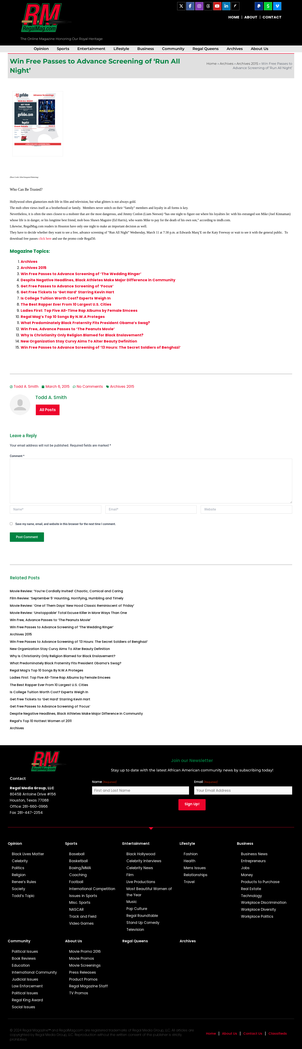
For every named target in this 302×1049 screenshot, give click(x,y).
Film (130, 874)
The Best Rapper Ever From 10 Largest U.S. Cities (66, 304)
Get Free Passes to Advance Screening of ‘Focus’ (67, 286)
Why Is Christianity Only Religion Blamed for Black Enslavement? (82, 335)
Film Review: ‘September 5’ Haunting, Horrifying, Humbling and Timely (66, 598)
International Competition (92, 888)
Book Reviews (24, 958)
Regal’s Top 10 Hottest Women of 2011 (41, 721)
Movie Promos (81, 958)
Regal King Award (27, 1000)
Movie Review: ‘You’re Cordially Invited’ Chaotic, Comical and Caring (66, 591)
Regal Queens (206, 48)
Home (211, 64)
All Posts (47, 410)
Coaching (78, 874)
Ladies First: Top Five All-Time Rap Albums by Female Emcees (79, 310)
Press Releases (82, 972)
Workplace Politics (257, 916)
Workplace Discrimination (263, 902)
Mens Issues (195, 867)
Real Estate (251, 888)
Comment (17, 456)
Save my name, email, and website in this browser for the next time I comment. (65, 524)
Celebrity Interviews (143, 860)
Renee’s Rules (24, 881)
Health (189, 860)
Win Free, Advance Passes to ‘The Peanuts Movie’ (68, 329)
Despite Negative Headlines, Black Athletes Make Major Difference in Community (98, 280)
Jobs (245, 867)
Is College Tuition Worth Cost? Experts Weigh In (66, 298)
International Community (34, 972)
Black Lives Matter (28, 854)
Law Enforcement (27, 986)
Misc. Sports (79, 902)
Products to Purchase (260, 881)
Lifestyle (121, 48)
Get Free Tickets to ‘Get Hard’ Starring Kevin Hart (67, 292)
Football (76, 881)
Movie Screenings (85, 965)
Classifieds (277, 1033)
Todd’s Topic (23, 895)
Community (173, 48)
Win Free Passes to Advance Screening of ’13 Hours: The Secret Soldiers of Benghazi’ (101, 347)
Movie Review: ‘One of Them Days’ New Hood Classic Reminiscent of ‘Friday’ (72, 605)
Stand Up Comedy (142, 922)
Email (206, 782)
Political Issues (25, 951)
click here (45, 238)
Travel (189, 881)
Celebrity (20, 860)
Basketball (78, 860)
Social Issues (23, 1007)
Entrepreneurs (253, 860)
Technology (251, 895)
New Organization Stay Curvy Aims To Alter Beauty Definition (79, 341)
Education (21, 965)
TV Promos (78, 993)
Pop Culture (136, 908)
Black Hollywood (140, 854)
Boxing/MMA (80, 867)
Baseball (77, 854)
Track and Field (82, 916)
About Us (259, 48)
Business (145, 48)
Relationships (195, 874)
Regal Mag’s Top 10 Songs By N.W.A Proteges (63, 316)
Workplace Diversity (258, 909)
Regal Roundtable (142, 915)
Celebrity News (139, 867)
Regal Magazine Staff (88, 986)
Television (135, 929)
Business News (254, 854)
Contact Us (252, 1033)
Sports (63, 48)
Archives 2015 (247, 64)
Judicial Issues (25, 979)
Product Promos (83, 979)
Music (131, 901)
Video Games (81, 923)
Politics (18, 867)
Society (18, 888)
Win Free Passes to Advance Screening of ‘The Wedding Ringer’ (81, 273)
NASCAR (76, 909)
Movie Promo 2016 (85, 951)
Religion (19, 874)
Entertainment (91, 48)
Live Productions (140, 881)
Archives (235, 48)
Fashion (191, 854)
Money (247, 874)
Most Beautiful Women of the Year (149, 891)
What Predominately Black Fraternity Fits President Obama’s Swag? (85, 322)
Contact (18, 778)
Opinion (41, 48)
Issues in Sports (83, 895)
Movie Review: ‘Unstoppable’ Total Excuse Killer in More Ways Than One (68, 612)
